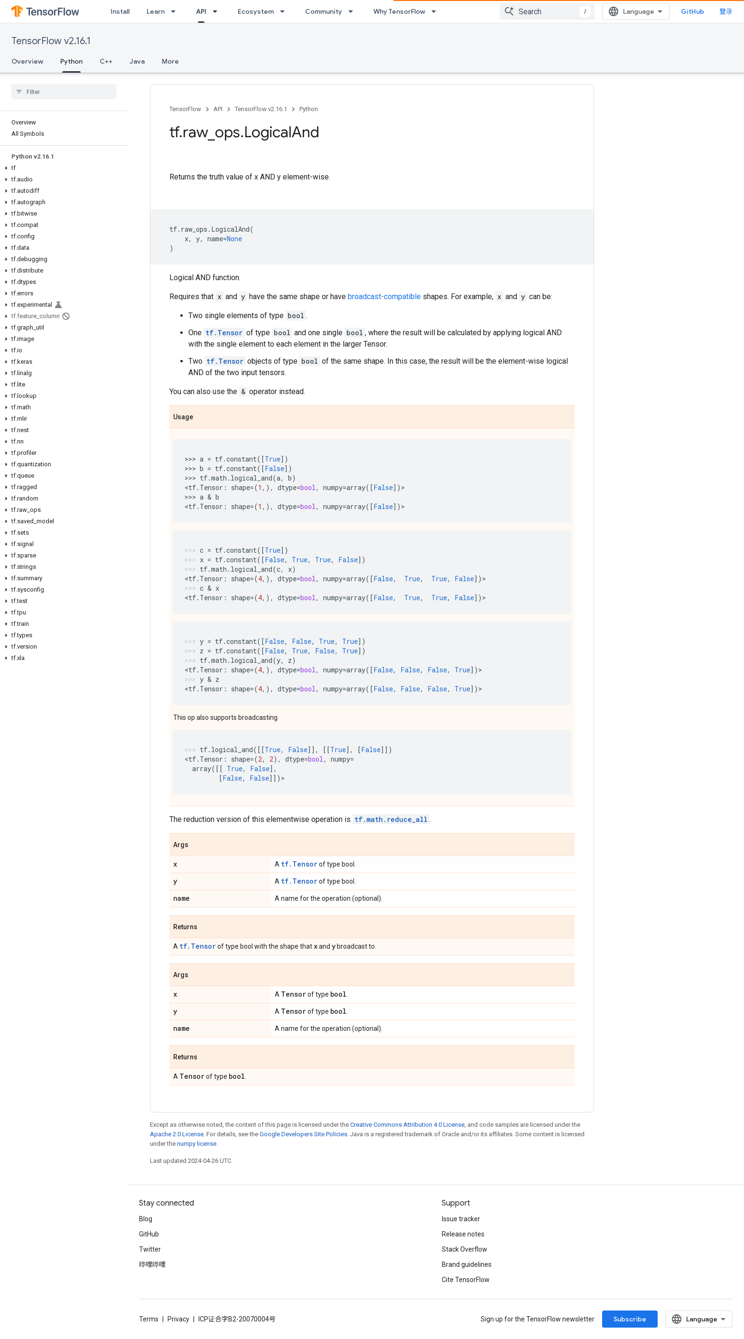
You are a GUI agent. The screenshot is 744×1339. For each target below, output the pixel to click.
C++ (106, 61)
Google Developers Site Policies (303, 1134)
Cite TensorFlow (466, 1279)
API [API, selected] (201, 11)
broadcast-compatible (384, 296)
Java (137, 61)
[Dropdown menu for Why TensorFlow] (436, 11)
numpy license (196, 1143)
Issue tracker (461, 1219)
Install (120, 11)
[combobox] (547, 11)
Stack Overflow (464, 1249)
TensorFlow (185, 109)
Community (323, 11)
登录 (726, 11)
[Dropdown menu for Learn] (176, 11)
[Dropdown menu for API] (217, 11)
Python (308, 109)
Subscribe (630, 1319)
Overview (27, 61)
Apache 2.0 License (177, 1134)
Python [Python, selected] (71, 61)
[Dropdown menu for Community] (353, 11)
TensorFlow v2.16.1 (51, 41)
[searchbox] (63, 91)
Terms (148, 1319)
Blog (145, 1219)
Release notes (463, 1234)
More (170, 61)
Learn (156, 11)
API (218, 109)
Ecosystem (256, 11)
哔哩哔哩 (152, 1264)
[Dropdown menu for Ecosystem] (285, 11)
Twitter (150, 1249)
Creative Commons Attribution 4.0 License (407, 1124)
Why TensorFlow (399, 11)
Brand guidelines (467, 1264)
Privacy (178, 1319)
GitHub (692, 11)
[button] (62, 168)
